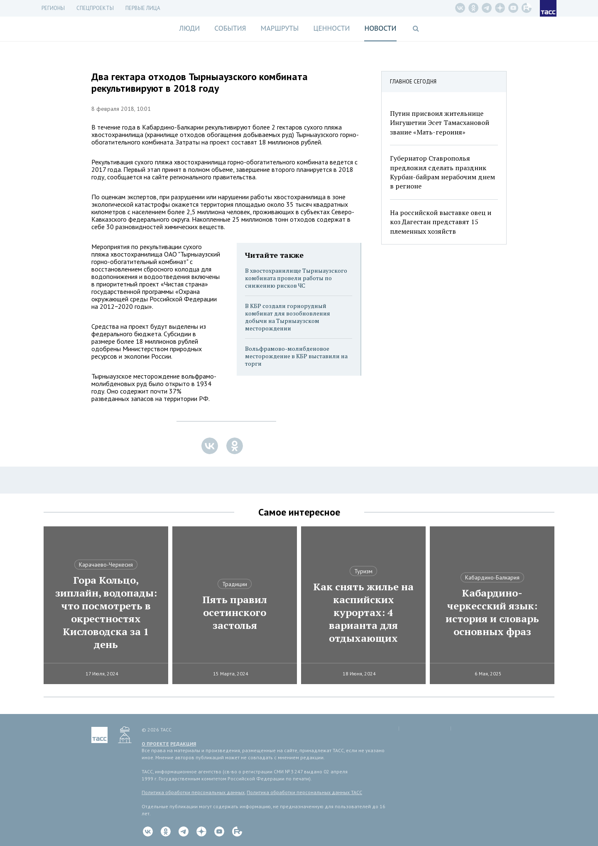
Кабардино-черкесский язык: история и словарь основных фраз (492, 612)
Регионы (53, 8)
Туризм (363, 571)
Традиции (234, 584)
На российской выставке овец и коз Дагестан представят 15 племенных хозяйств (440, 222)
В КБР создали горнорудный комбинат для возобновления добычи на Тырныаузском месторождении (287, 317)
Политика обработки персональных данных (193, 792)
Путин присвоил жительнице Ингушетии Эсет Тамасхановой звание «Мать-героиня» (439, 123)
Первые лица (142, 8)
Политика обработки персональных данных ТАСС (304, 792)
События (230, 28)
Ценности (331, 28)
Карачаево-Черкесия (106, 564)
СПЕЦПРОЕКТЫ (95, 8)
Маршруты (280, 28)
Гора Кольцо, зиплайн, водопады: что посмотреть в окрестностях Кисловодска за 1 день (106, 612)
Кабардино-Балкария (492, 577)
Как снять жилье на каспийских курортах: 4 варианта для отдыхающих (363, 612)
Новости (380, 28)
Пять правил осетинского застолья (234, 612)
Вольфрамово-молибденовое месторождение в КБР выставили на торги (296, 356)
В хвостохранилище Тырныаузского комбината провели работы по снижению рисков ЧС (296, 278)
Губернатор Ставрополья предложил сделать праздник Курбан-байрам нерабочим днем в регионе (442, 172)
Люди (189, 28)
